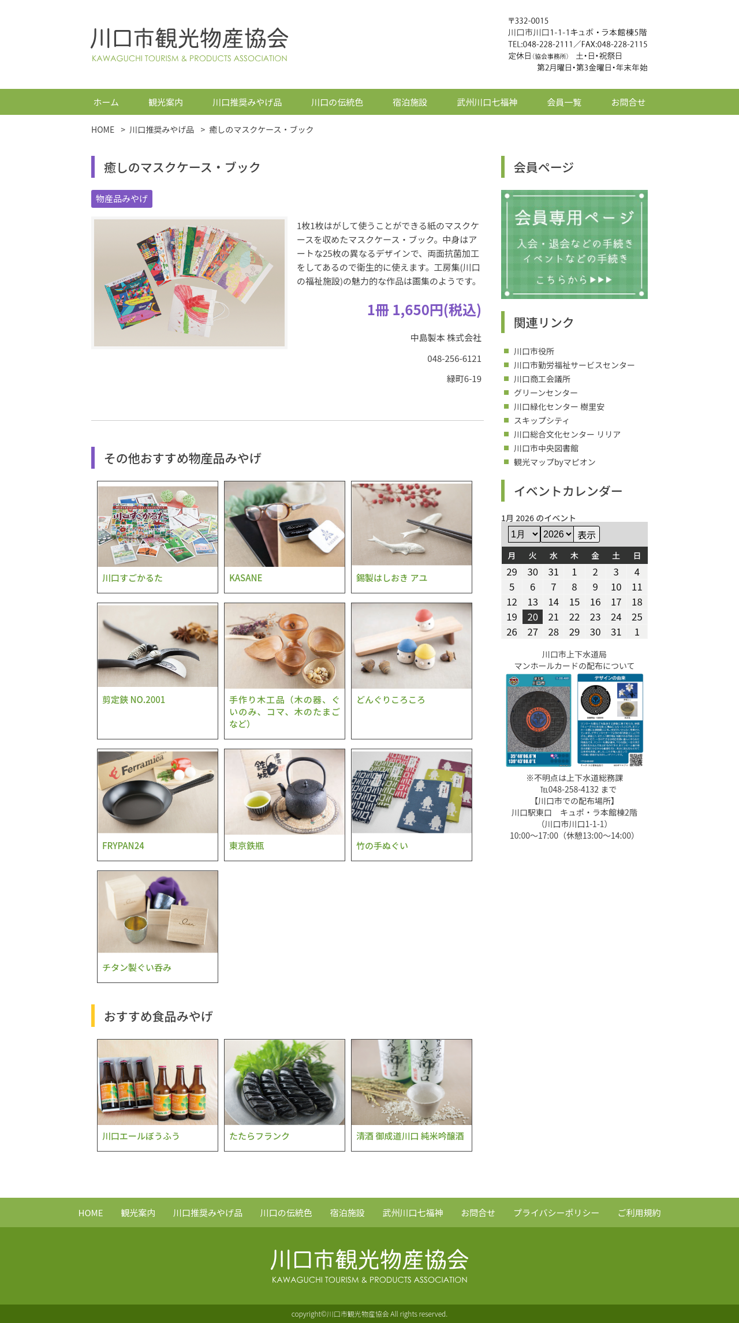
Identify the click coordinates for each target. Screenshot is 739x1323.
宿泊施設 (410, 102)
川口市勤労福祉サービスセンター (574, 365)
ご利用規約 (638, 1212)
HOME (91, 1212)
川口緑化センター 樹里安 (559, 406)
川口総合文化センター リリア (567, 434)
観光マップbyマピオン (555, 462)
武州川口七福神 (487, 102)
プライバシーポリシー (556, 1212)
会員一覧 (564, 102)
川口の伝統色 (337, 102)
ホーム (107, 102)
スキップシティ (542, 420)
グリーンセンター (546, 392)
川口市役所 (534, 351)
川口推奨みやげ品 (247, 102)
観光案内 (165, 102)
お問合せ (628, 102)
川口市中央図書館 (546, 448)
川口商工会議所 (542, 378)
